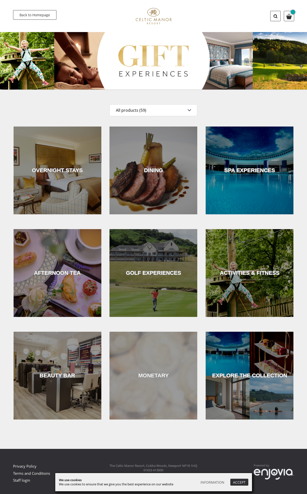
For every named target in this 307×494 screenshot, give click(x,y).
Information (212, 482)
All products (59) (131, 110)
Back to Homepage (34, 15)
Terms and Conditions (31, 473)
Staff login (21, 480)
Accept (239, 482)
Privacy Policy (24, 466)
